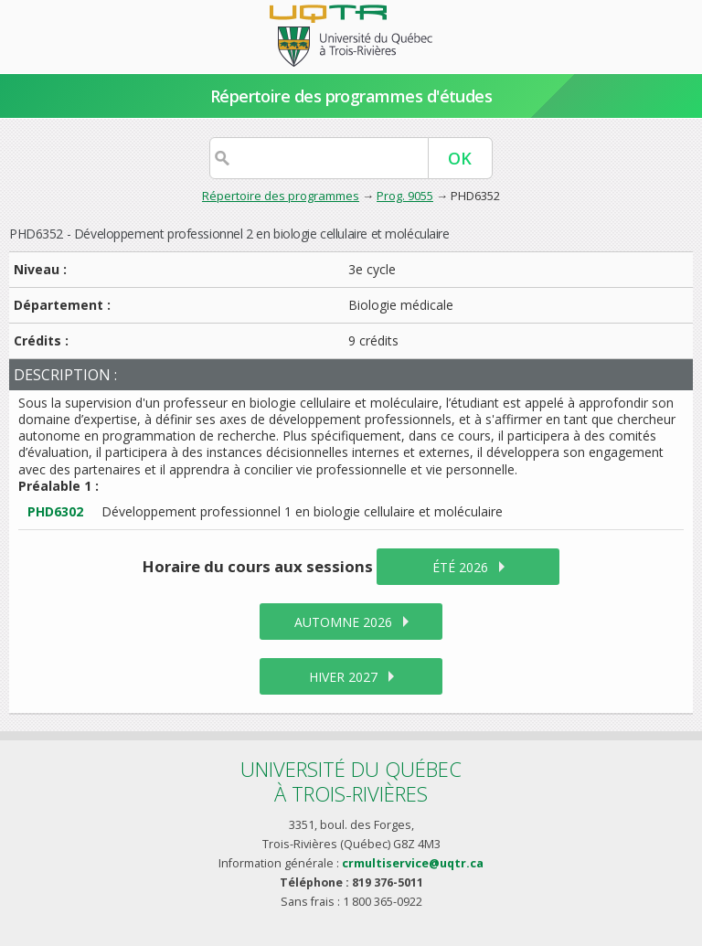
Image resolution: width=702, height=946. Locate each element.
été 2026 (460, 567)
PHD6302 (55, 511)
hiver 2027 (343, 677)
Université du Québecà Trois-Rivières (351, 781)
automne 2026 (343, 622)
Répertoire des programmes (280, 195)
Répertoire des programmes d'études (351, 96)
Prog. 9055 (405, 195)
